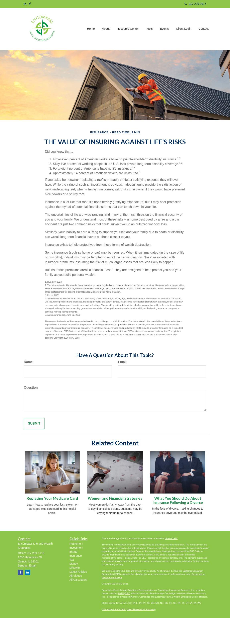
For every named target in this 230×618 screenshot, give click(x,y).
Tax (72, 559)
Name (28, 362)
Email (122, 362)
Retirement (76, 543)
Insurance (76, 555)
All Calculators (78, 579)
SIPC (127, 593)
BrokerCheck (171, 538)
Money (74, 563)
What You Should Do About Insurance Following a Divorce (177, 500)
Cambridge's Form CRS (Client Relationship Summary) (129, 609)
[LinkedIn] (25, 4)
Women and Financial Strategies (115, 498)
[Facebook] (30, 4)
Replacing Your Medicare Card (52, 498)
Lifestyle (75, 567)
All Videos (76, 575)
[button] (106, 29)
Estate (74, 551)
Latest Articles (78, 571)
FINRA (121, 593)
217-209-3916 (195, 3)
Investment (76, 547)
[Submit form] (34, 423)
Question (31, 387)
